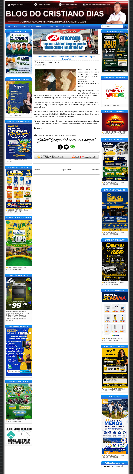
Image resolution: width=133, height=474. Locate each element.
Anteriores (95, 170)
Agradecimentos (52, 26)
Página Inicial (12, 26)
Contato (39, 26)
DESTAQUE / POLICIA (52, 62)
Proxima (37, 170)
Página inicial (66, 170)
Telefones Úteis (26, 26)
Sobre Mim (66, 26)
